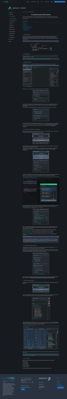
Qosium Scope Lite (12, 29)
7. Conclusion (25, 30)
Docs (38, 1)
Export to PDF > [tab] (11, 39)
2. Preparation (25, 24)
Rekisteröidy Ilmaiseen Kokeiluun (60, 1)
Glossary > (10, 41)
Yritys (46, 1)
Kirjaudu (51, 1)
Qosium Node (11, 35)
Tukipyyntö (58, 381)
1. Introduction (25, 23)
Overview (10, 12)
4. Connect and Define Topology (27, 26)
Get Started (11, 14)
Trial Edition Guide (12, 16)
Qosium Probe (11, 25)
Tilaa (23, 389)
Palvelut (58, 382)
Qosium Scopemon (12, 31)
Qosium (32, 1)
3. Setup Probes (25, 25)
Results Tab (56, 247)
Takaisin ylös (60, 387)
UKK (42, 1)
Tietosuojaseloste (59, 385)
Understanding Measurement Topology (42, 241)
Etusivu (28, 1)
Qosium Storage (11, 33)
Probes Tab (29, 64)
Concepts (10, 23)
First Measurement (13, 18)
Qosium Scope (11, 27)
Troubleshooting (11, 37)
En (9, 1)
